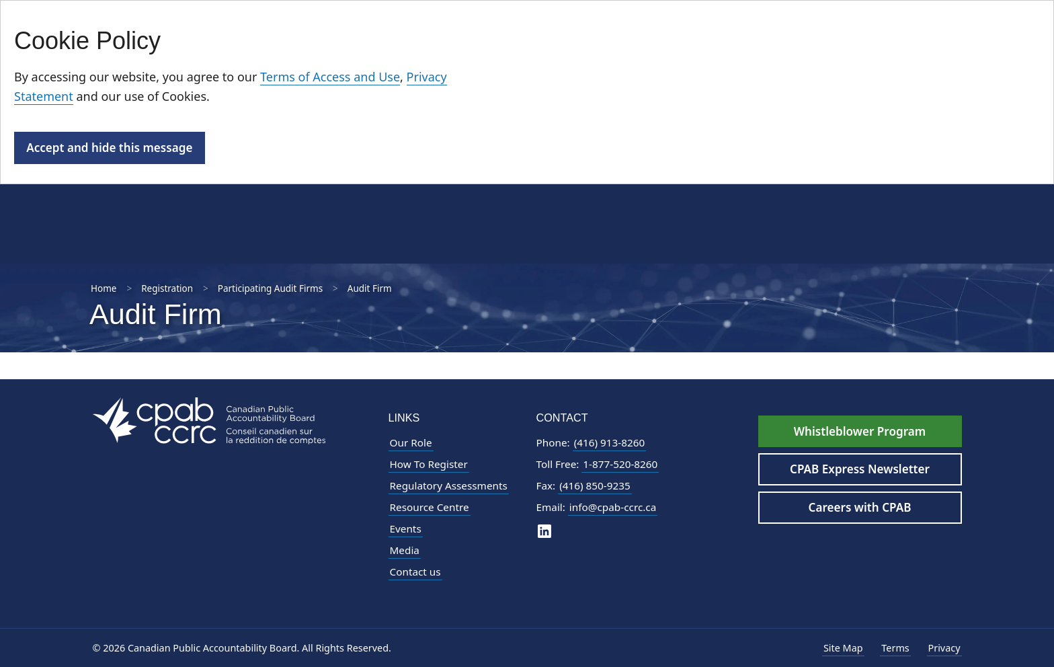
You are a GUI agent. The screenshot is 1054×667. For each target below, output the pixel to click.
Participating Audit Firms (270, 288)
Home (103, 288)
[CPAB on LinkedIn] (544, 530)
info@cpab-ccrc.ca (612, 507)
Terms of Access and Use (330, 77)
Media (404, 550)
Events (405, 528)
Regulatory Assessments (449, 485)
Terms (895, 647)
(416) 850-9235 (595, 485)
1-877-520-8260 (620, 464)
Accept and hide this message (109, 147)
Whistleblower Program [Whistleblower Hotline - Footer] (860, 431)
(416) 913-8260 (609, 442)
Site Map (843, 647)
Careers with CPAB (860, 507)
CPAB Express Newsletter (860, 469)
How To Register (429, 464)
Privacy (944, 647)
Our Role (411, 442)
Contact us (415, 571)
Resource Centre (429, 507)
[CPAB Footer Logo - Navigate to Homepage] (209, 419)
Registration (167, 288)
